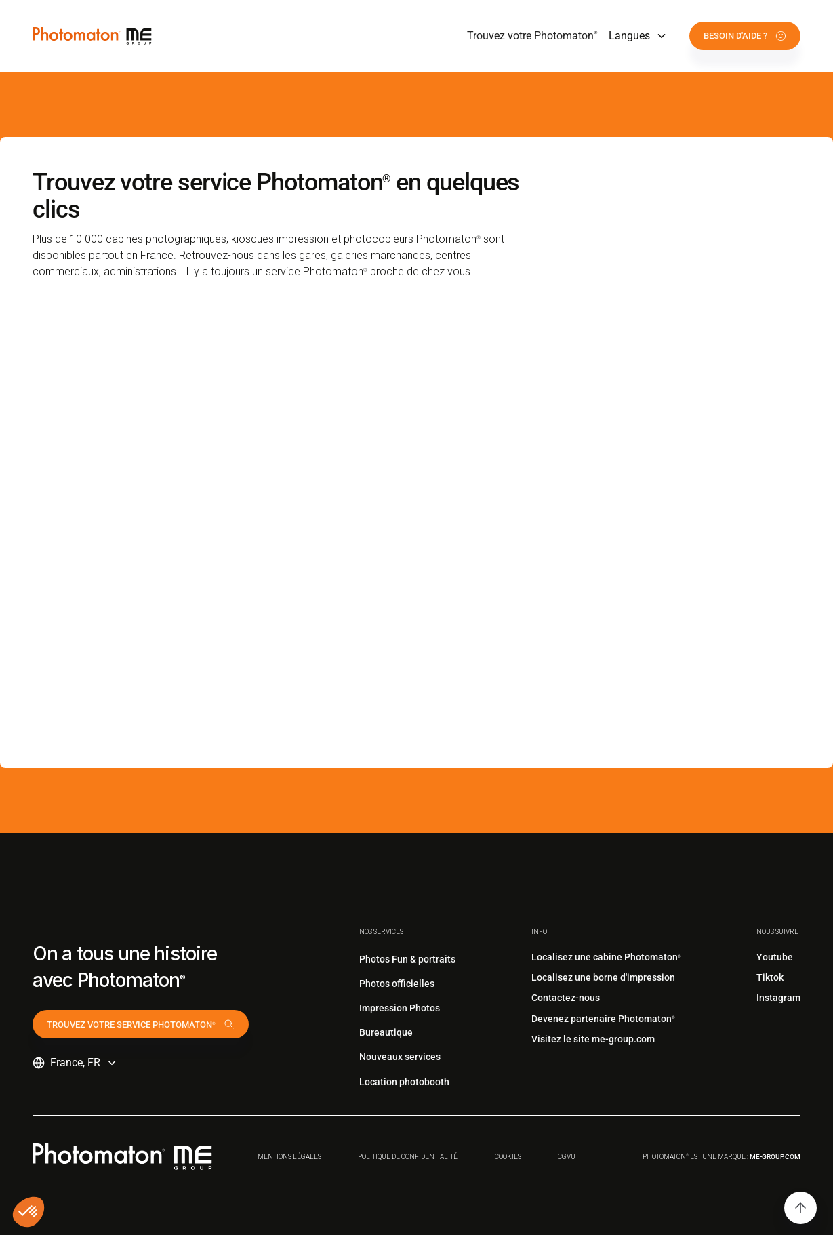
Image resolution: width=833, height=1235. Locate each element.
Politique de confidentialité (408, 1156)
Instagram (778, 997)
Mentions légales (289, 1156)
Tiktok (770, 977)
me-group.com (775, 1156)
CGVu (566, 1156)
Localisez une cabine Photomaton (606, 957)
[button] (638, 36)
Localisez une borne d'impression (603, 977)
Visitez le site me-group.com (593, 1039)
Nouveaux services (400, 1056)
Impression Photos (399, 1008)
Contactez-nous (565, 997)
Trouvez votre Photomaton (532, 35)
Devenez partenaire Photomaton (603, 1018)
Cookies (508, 1156)
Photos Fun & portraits (407, 959)
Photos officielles (396, 983)
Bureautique (386, 1032)
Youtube (774, 957)
